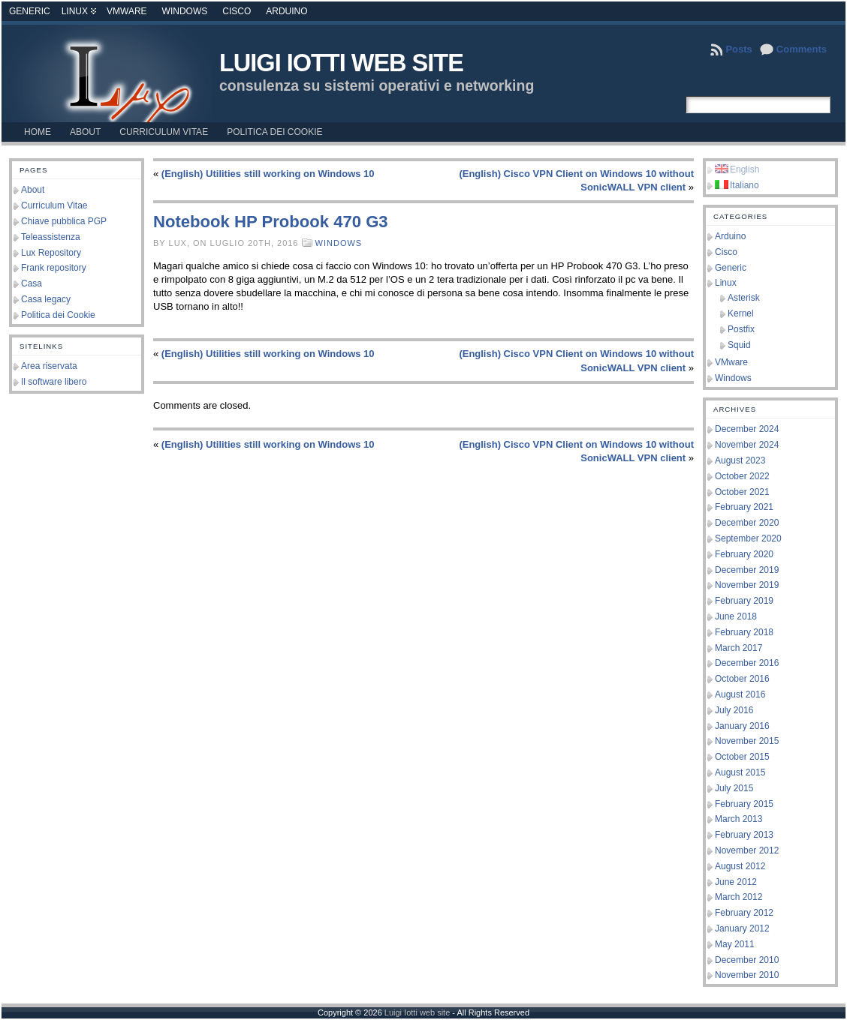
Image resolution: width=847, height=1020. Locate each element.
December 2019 (747, 570)
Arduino (286, 11)
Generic (29, 11)
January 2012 (742, 928)
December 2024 (747, 429)
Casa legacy (46, 299)
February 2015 (744, 804)
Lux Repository (51, 253)
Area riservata (49, 366)
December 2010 (747, 960)
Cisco (236, 11)
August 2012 (740, 866)
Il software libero (53, 381)
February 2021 (744, 507)
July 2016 (734, 710)
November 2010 (747, 975)
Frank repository (53, 267)
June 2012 (736, 882)
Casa (31, 283)
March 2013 (738, 819)
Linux (75, 11)
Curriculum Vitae (54, 205)
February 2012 (744, 913)
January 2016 (742, 726)
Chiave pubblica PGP (64, 221)
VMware (127, 11)
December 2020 (747, 523)
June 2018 (736, 616)
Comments (801, 49)
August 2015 (740, 772)
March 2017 (738, 648)
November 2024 (747, 445)
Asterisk (744, 297)
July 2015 (734, 788)
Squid (739, 345)
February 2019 (744, 601)
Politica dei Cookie (58, 315)
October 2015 (742, 757)
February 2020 (744, 554)
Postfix (741, 329)
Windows (185, 11)
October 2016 (742, 679)
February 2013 (744, 835)
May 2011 (735, 944)
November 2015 (747, 741)
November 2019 (747, 585)
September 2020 (748, 538)
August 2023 (740, 460)
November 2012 (747, 850)
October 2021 (742, 492)
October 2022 (742, 476)
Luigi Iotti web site (341, 63)
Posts (738, 49)
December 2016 (747, 663)
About (32, 189)
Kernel (741, 313)
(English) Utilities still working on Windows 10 (268, 173)
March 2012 (738, 897)
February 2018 (744, 632)
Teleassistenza (50, 237)
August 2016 (740, 694)
